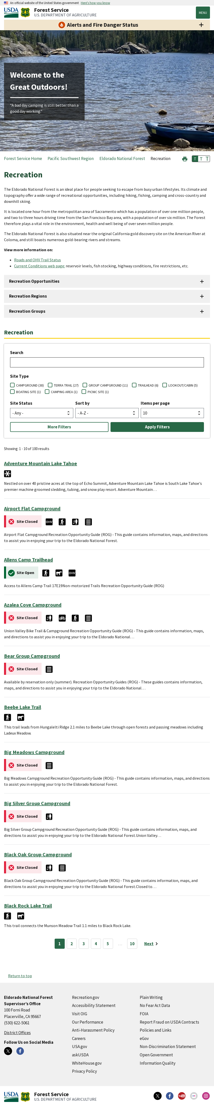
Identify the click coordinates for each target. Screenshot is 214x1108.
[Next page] (152, 944)
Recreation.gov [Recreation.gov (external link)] (85, 997)
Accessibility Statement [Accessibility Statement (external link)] (94, 1005)
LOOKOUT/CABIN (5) (183, 385)
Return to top (20, 975)
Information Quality (157, 1063)
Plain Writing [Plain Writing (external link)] (151, 997)
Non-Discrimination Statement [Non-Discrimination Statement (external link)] (168, 1046)
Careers (79, 1038)
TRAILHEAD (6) (148, 385)
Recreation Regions (28, 296)
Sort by (82, 403)
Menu (203, 12)
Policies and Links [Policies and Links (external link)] (155, 1030)
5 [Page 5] (108, 943)
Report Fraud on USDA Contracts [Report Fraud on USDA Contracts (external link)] (169, 1022)
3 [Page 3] (84, 943)
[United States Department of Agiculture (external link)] (12, 13)
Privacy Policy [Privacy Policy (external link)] (84, 1071)
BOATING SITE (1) (28, 392)
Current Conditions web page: (39, 265)
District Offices (17, 1032)
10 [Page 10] (132, 943)
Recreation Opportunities (34, 281)
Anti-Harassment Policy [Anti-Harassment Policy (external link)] (93, 1030)
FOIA (144, 1014)
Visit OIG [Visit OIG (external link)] (79, 1014)
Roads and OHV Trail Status (37, 259)
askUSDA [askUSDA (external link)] (80, 1055)
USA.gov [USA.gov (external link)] (79, 1046)
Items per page (155, 403)
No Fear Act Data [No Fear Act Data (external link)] (155, 1005)
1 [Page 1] (59, 943)
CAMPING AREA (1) (64, 392)
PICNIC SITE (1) (98, 392)
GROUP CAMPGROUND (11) (108, 385)
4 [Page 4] (96, 943)
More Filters (59, 427)
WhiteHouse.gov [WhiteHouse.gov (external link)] (87, 1063)
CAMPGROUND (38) (30, 385)
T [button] (195, 158)
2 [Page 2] (71, 943)
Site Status (21, 403)
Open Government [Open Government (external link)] (156, 1055)
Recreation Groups (27, 311)
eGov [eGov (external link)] (144, 1038)
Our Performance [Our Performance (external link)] (87, 1022)
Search (16, 352)
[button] (185, 158)
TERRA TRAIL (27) (66, 385)
